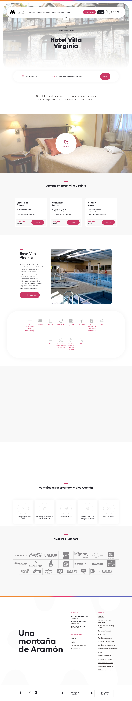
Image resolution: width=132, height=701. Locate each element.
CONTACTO (101, 617)
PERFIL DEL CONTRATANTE (105, 638)
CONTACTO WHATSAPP (78, 621)
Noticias (53, 12)
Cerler (73, 642)
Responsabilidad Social (105, 663)
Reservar (38, 222)
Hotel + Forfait (89, 12)
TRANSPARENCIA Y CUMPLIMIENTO (108, 649)
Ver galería (66, 146)
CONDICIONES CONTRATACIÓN (106, 645)
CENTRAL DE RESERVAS (78, 626)
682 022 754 (75, 623)
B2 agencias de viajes (105, 670)
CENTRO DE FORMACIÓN (105, 631)
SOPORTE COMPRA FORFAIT (80, 617)
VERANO (100, 652)
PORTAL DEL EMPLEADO (105, 659)
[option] (31, 212)
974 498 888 (75, 618)
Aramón (73, 639)
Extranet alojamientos (105, 666)
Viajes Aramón (75, 649)
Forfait (101, 12)
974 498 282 (75, 628)
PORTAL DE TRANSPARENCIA (106, 642)
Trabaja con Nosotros (105, 656)
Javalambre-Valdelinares (78, 645)
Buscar (101, 76)
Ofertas (68, 12)
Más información (30, 295)
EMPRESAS (101, 634)
